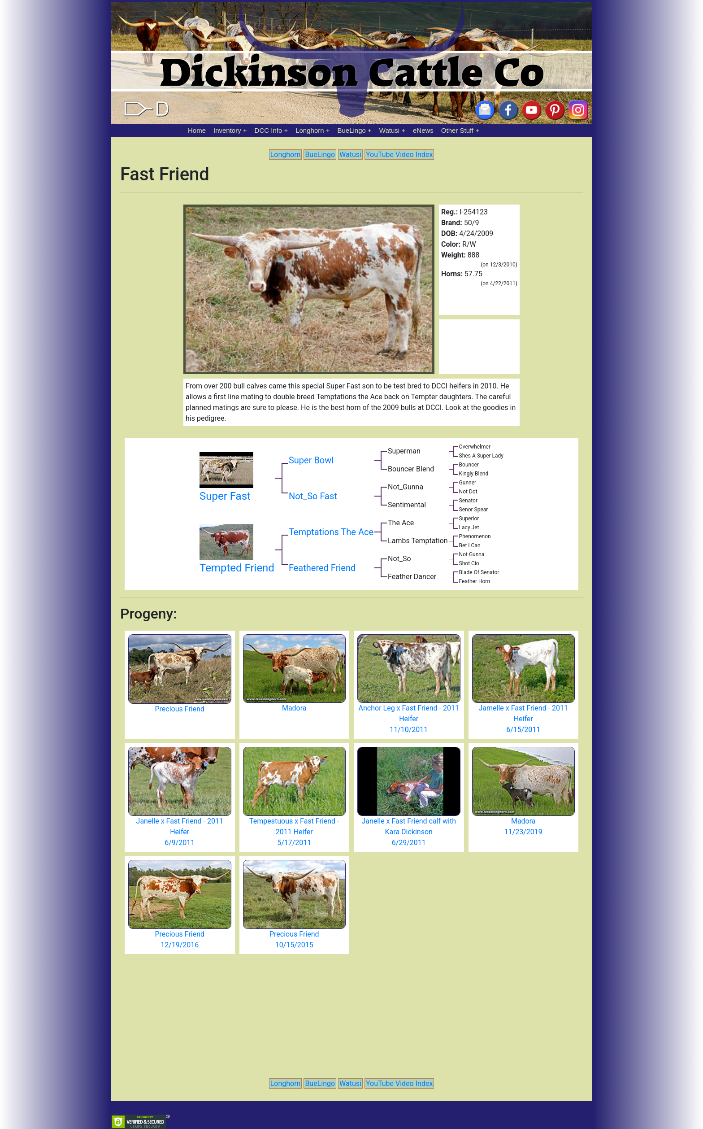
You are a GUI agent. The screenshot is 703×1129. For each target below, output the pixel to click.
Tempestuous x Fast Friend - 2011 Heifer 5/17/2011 (294, 832)
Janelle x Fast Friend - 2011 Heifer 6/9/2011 (179, 832)
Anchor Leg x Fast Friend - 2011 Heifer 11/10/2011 (409, 719)
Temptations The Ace (331, 532)
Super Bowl (311, 460)
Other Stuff (457, 130)
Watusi (389, 130)
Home (197, 130)
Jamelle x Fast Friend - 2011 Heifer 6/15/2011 (523, 719)
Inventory (227, 130)
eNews (423, 130)
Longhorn (309, 130)
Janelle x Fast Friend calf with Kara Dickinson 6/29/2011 (409, 832)
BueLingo (352, 130)
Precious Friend (179, 709)
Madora (294, 708)
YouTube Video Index (399, 154)
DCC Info (268, 130)
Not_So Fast (313, 496)
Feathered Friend (322, 567)
